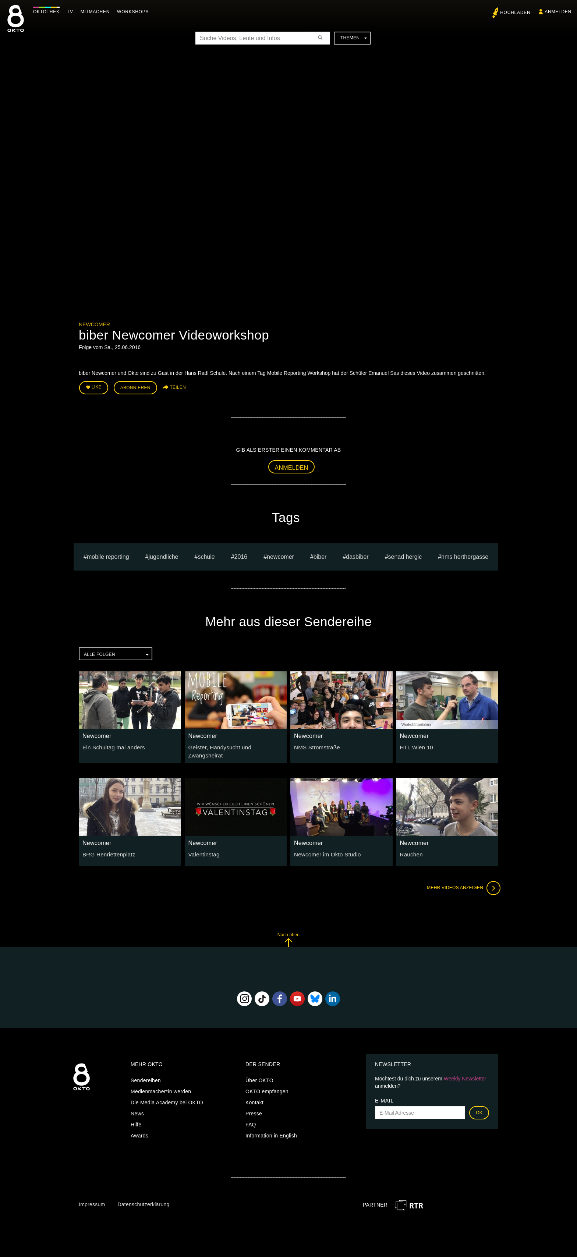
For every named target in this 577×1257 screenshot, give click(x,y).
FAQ (250, 1119)
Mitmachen (96, 11)
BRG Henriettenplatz (106, 848)
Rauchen (410, 848)
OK (479, 1107)
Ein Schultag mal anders (111, 746)
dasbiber (357, 555)
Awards (139, 1130)
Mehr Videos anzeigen (461, 882)
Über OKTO (259, 1075)
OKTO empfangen (266, 1086)
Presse (253, 1108)
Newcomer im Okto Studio (325, 848)
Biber (320, 555)
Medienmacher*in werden (161, 1086)
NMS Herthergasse (464, 555)
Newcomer (94, 324)
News (137, 1108)
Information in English (271, 1130)
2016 (241, 555)
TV (72, 11)
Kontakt (254, 1097)
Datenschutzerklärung (143, 1198)
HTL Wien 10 (415, 746)
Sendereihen (146, 1075)
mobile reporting (108, 555)
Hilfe (136, 1119)
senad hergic (405, 555)
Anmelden (291, 466)
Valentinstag (202, 848)
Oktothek (48, 11)
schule (206, 555)
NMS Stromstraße (315, 746)
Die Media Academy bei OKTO (167, 1097)
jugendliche (163, 555)
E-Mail (384, 1095)
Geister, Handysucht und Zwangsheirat (234, 746)
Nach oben (288, 933)
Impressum (92, 1198)
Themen (353, 37)
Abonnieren (135, 387)
